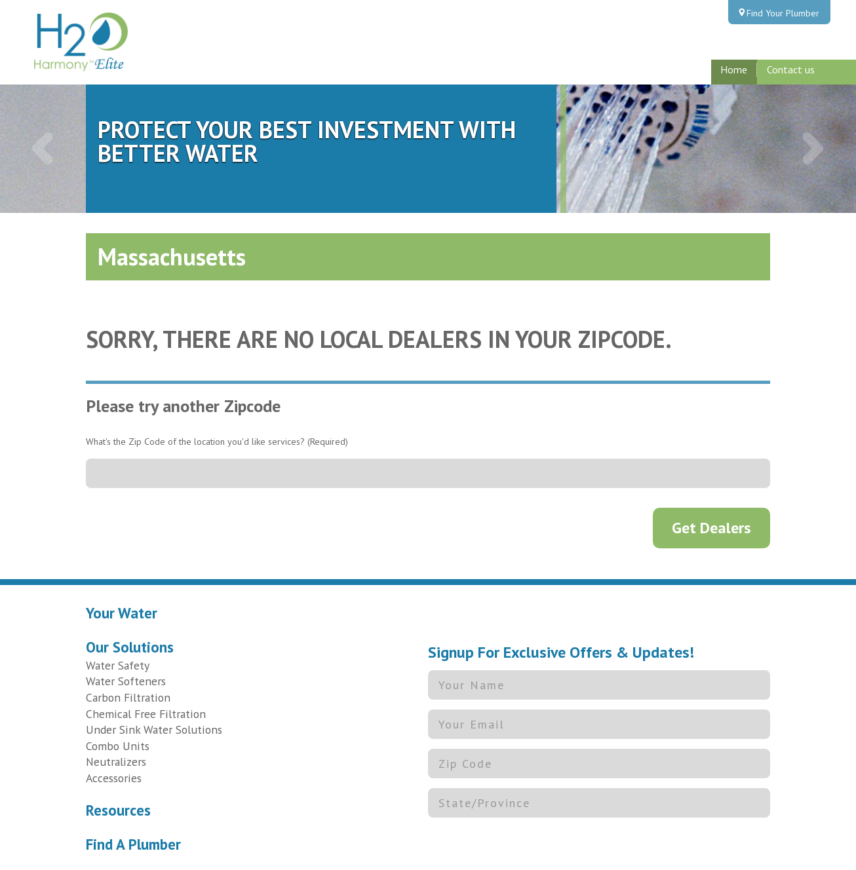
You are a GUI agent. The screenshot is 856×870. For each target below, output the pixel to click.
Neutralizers (116, 761)
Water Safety (117, 665)
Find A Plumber (133, 844)
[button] (43, 149)
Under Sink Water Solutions (154, 729)
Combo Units (117, 745)
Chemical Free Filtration (146, 713)
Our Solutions (130, 646)
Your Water (121, 612)
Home (733, 69)
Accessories (114, 777)
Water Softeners (126, 681)
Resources (118, 810)
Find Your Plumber (783, 13)
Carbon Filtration (128, 697)
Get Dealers (711, 528)
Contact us (791, 69)
